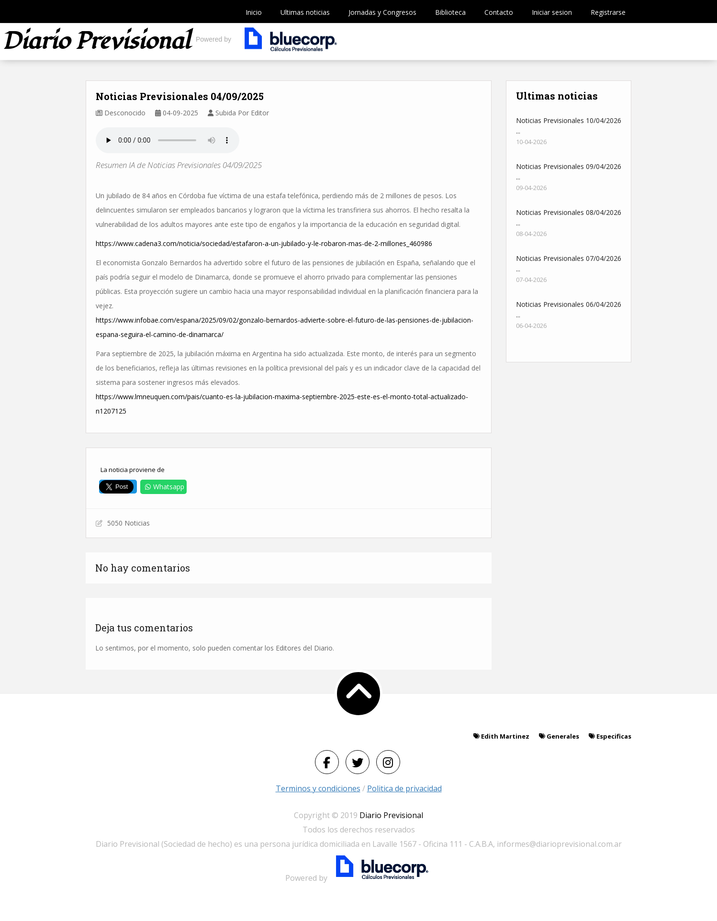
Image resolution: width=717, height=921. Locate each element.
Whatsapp (163, 487)
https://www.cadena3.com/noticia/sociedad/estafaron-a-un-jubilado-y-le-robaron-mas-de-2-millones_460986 (264, 243)
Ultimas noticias (305, 12)
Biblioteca (450, 12)
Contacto (498, 12)
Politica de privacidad (404, 788)
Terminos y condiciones (318, 788)
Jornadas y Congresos (382, 12)
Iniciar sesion (552, 12)
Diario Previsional (391, 815)
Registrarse (608, 12)
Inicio (254, 12)
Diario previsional (97, 41)
